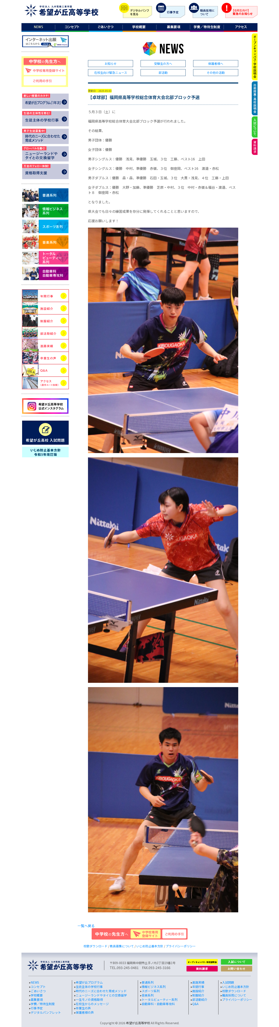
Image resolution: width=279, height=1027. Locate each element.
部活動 (163, 72)
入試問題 (228, 982)
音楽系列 (148, 995)
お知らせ (111, 63)
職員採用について (234, 995)
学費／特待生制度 (43, 1004)
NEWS (35, 982)
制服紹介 (198, 995)
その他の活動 (216, 72)
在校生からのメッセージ (92, 1004)
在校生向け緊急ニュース (110, 72)
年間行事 (198, 986)
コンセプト (38, 986)
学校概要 (37, 995)
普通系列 (148, 982)
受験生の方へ (163, 63)
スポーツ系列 (151, 991)
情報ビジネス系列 (154, 986)
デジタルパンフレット (46, 1012)
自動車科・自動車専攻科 (158, 1004)
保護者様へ (215, 63)
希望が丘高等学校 (138, 1023)
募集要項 (37, 999)
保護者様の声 (85, 1012)
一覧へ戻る (86, 925)
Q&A (195, 1004)
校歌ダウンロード (95, 946)
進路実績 (198, 982)
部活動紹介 (199, 999)
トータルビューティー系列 (159, 999)
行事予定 (37, 1008)
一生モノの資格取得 (89, 999)
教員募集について (122, 946)
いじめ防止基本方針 (149, 946)
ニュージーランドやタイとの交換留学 (101, 995)
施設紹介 (198, 991)
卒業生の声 (83, 1008)
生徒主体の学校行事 (89, 986)
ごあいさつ (38, 991)
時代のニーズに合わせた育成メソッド (101, 991)
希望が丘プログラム (89, 982)
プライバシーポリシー (181, 946)
